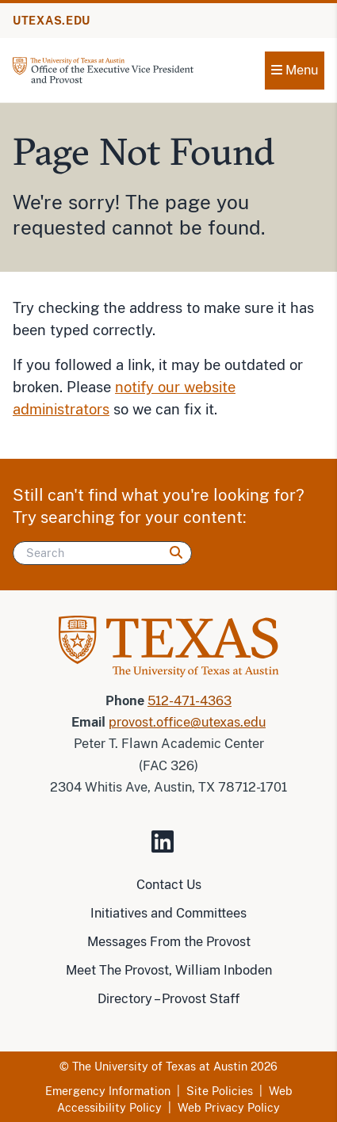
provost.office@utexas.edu (187, 722)
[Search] (102, 553)
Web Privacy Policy (229, 1107)
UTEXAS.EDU (51, 20)
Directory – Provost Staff (168, 998)
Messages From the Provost (169, 941)
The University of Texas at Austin (159, 1066)
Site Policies (219, 1091)
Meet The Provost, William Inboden (169, 970)
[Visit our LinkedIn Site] (168, 848)
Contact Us (168, 884)
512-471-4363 (189, 700)
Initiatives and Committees (168, 913)
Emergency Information (107, 1091)
